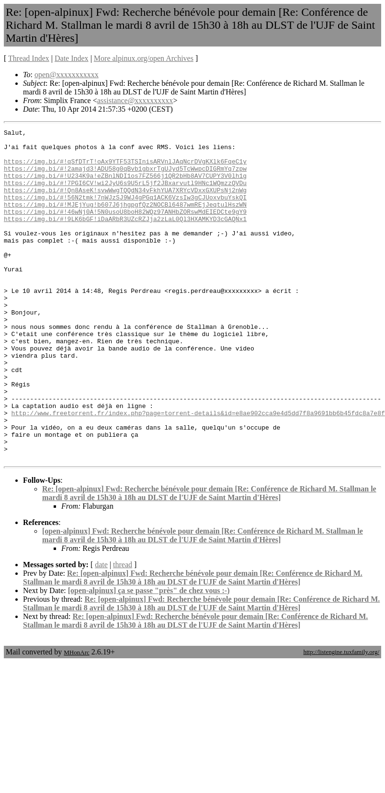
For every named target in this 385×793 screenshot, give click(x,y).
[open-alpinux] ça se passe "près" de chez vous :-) (149, 657)
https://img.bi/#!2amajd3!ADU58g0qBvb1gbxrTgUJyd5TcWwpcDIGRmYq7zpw (125, 177)
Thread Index (28, 58)
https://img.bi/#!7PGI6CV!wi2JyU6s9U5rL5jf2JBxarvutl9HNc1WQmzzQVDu (125, 194)
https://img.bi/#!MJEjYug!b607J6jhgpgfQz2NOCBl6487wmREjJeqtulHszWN (125, 220)
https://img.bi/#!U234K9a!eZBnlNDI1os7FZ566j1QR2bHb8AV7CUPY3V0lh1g (125, 185)
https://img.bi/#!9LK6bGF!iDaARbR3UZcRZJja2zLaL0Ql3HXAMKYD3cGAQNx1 (125, 237)
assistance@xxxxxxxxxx (135, 100)
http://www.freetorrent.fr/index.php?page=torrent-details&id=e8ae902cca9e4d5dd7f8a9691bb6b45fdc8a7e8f (198, 470)
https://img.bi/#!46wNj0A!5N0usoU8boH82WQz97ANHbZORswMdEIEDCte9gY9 (125, 228)
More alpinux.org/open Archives (143, 58)
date (101, 631)
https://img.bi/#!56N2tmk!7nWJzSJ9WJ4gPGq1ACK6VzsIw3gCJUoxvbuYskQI (125, 211)
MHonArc (76, 718)
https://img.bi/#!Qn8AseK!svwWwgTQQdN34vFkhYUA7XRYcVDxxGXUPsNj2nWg (125, 202)
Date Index (72, 58)
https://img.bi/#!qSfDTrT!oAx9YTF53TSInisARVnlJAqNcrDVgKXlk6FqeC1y (125, 168)
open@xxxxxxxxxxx (66, 74)
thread (122, 631)
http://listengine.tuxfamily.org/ (341, 718)
